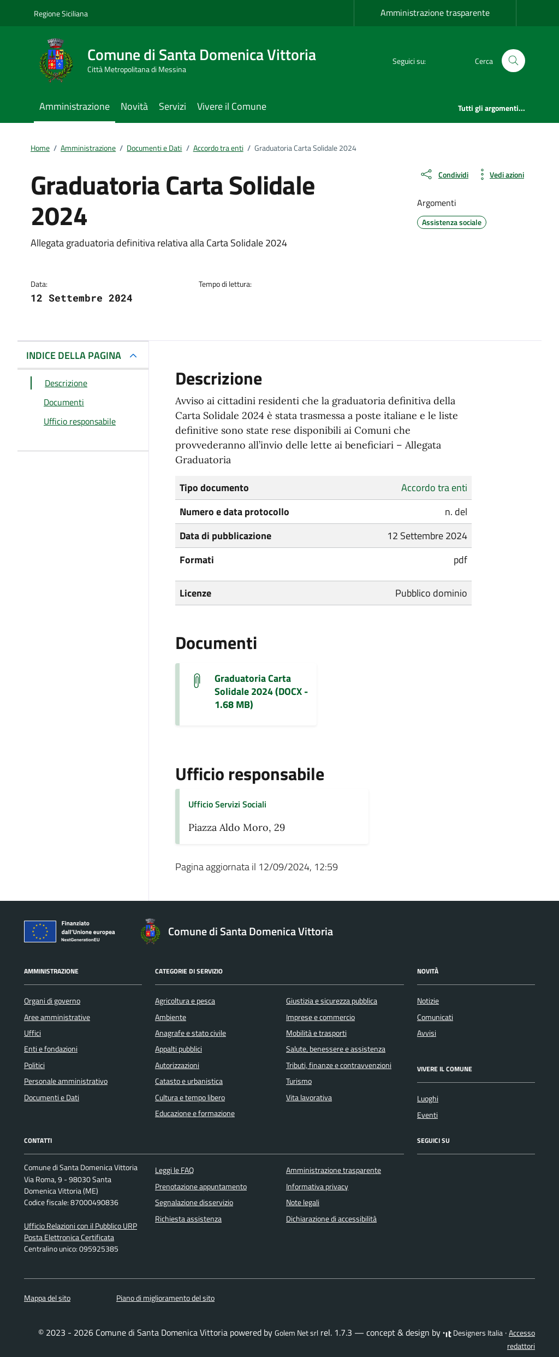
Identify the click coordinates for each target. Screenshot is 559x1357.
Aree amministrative (57, 1017)
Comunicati (435, 1017)
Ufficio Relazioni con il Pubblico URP (80, 1226)
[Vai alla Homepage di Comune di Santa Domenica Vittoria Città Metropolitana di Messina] (181, 60)
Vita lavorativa (309, 1098)
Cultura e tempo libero (190, 1098)
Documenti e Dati (51, 1098)
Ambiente (170, 1017)
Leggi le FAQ (174, 1170)
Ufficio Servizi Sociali (227, 804)
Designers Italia (473, 1333)
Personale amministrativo (66, 1081)
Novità (134, 106)
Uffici (32, 1033)
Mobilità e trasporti (316, 1033)
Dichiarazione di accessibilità (331, 1219)
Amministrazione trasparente (435, 12)
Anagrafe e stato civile (190, 1033)
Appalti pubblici (178, 1049)
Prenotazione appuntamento (201, 1187)
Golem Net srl (296, 1333)
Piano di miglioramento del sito (165, 1298)
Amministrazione (74, 106)
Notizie (428, 1001)
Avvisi (426, 1033)
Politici (34, 1065)
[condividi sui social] (444, 174)
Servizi (172, 106)
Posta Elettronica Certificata (69, 1237)
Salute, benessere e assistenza (335, 1049)
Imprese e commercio (320, 1017)
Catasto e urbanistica (189, 1081)
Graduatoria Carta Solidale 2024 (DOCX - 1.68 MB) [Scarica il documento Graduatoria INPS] (261, 691)
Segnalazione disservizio (194, 1202)
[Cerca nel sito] (513, 61)
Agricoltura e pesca (185, 1001)
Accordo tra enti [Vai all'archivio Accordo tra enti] (434, 487)
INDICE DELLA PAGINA (73, 355)
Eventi (427, 1115)
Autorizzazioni (177, 1065)
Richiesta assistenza (188, 1219)
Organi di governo (52, 1001)
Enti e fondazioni (51, 1049)
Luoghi (427, 1099)
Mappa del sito (47, 1298)
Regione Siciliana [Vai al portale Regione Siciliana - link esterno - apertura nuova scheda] (61, 13)
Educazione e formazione (195, 1113)
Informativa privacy (317, 1187)
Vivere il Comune (231, 106)
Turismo (299, 1081)
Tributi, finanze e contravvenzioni (338, 1065)
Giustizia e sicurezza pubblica (331, 1001)
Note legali (302, 1202)
